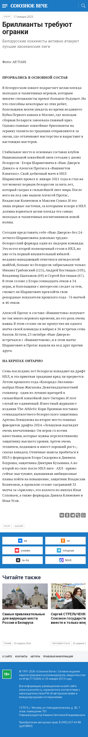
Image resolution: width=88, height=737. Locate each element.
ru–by (22, 560)
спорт (7, 526)
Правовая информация (58, 656)
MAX (65, 560)
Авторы (35, 656)
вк (22, 541)
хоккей (19, 526)
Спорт (7, 17)
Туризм (7, 643)
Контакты (21, 656)
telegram (65, 550)
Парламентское (61, 643)
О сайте (7, 656)
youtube (22, 550)
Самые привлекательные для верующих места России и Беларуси (23, 618)
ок (65, 541)
